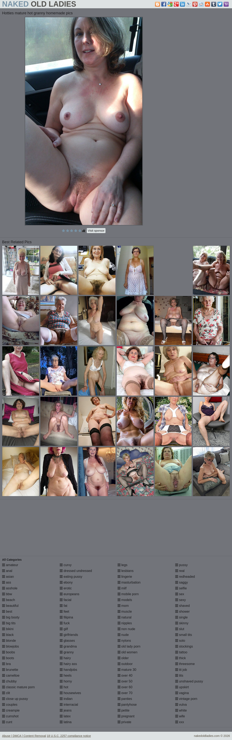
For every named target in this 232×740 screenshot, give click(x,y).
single (181, 617)
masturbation (129, 582)
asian (8, 576)
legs (123, 565)
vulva (181, 704)
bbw (7, 594)
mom (123, 605)
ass (6, 582)
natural (125, 617)
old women (128, 652)
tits (179, 675)
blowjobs (10, 646)
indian (66, 699)
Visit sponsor (96, 230)
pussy (181, 565)
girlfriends (69, 635)
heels (66, 675)
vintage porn (186, 699)
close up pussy (15, 699)
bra (6, 664)
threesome (185, 664)
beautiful (10, 605)
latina (66, 722)
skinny (182, 623)
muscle (125, 611)
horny (66, 681)
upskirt (182, 687)
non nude (126, 629)
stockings (184, 646)
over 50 (125, 681)
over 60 (125, 687)
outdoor (125, 664)
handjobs (68, 669)
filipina (66, 617)
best (7, 611)
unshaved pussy (189, 681)
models (125, 600)
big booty (10, 617)
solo (180, 640)
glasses (67, 640)
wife (180, 716)
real (180, 571)
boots (8, 658)
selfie (181, 588)
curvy (66, 565)
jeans (66, 710)
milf (122, 588)
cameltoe (10, 675)
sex (179, 594)
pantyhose (127, 704)
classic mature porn (18, 687)
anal (7, 571)
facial (65, 600)
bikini (8, 629)
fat (63, 605)
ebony (66, 582)
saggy (181, 582)
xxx (179, 722)
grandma (68, 646)
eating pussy (71, 576)
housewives (70, 693)
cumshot (10, 716)
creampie (11, 710)
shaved (182, 605)
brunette (10, 669)
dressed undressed (76, 571)
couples (9, 704)
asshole (9, 588)
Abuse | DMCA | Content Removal (24, 736)
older (123, 658)
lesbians (126, 571)
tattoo (181, 652)
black (8, 635)
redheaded (185, 576)
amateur (10, 565)
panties (125, 699)
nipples (125, 623)
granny (67, 652)
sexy (180, 600)
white (181, 710)
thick (180, 658)
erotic (66, 588)
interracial (69, 704)
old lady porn (129, 646)
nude (123, 635)
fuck (65, 623)
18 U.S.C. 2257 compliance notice (69, 736)
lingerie (125, 576)
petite (124, 710)
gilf (64, 629)
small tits (183, 635)
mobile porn (128, 594)
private (124, 722)
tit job (181, 669)
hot (64, 687)
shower (182, 611)
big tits (9, 623)
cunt (7, 722)
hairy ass (68, 664)
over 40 (125, 675)
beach (8, 600)
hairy (65, 658)
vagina (182, 693)
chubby (9, 681)
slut (179, 629)
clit (6, 693)
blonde (9, 640)
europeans (69, 594)
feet (64, 611)
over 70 (125, 693)
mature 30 (127, 669)
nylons (124, 640)
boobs (8, 652)
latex (65, 716)
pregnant (126, 716)
